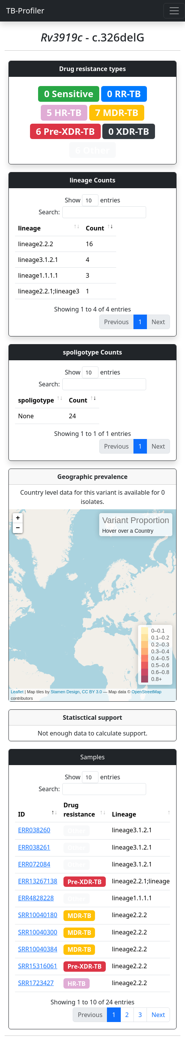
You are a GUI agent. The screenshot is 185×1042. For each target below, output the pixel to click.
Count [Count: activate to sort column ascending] (95, 228)
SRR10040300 (37, 932)
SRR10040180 (37, 915)
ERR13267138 (37, 881)
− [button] (18, 528)
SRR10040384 (37, 949)
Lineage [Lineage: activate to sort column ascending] (124, 814)
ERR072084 (34, 864)
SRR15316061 (37, 966)
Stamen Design (65, 691)
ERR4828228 (36, 898)
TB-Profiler (25, 10)
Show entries (92, 200)
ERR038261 (34, 847)
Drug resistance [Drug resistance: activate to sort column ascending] (79, 809)
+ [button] (18, 518)
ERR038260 (34, 830)
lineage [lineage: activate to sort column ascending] (29, 228)
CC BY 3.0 (92, 691)
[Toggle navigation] (174, 10)
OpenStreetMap (147, 691)
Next (158, 1015)
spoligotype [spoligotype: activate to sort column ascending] (36, 400)
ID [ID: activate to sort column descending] (21, 814)
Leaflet (17, 691)
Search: (93, 212)
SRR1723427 (36, 983)
